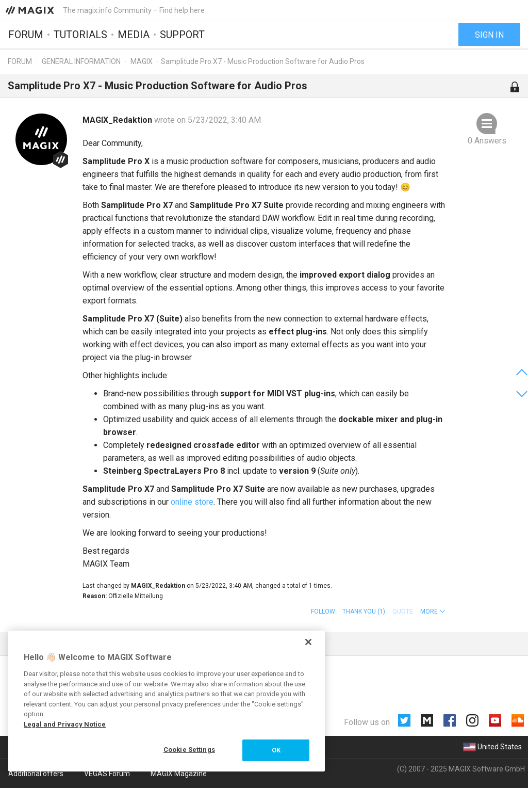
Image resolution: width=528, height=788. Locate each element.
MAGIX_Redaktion (118, 120)
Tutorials (80, 34)
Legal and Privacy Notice (65, 724)
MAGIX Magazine (179, 773)
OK (276, 750)
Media (134, 34)
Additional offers (35, 773)
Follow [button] (323, 611)
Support (182, 34)
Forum (25, 34)
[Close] (308, 642)
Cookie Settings (189, 749)
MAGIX (141, 61)
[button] (433, 611)
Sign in (489, 35)
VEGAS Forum (107, 773)
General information (81, 61)
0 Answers (487, 141)
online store (192, 502)
